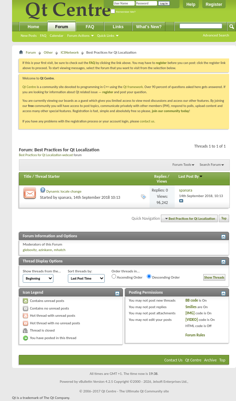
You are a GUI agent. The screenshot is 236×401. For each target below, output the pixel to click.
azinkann (45, 250)
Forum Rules (195, 335)
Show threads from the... (42, 271)
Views (162, 181)
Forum (61, 26)
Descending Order (163, 277)
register (107, 92)
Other (48, 52)
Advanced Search (216, 35)
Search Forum (210, 164)
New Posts (29, 35)
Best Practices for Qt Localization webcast (46, 155)
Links (118, 26)
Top (224, 218)
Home (33, 26)
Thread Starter (47, 176)
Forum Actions (78, 35)
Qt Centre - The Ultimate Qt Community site (135, 391)
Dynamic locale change (64, 191)
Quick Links (105, 35)
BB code (191, 300)
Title (27, 176)
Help (190, 4)
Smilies (190, 307)
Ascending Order (127, 277)
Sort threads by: (80, 271)
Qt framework (133, 87)
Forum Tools (182, 164)
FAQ (43, 35)
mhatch (59, 250)
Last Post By (190, 176)
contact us (147, 121)
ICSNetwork (70, 52)
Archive (210, 360)
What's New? (149, 26)
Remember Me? (123, 11)
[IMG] (190, 313)
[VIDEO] (191, 319)
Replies (160, 176)
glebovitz (30, 250)
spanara (64, 197)
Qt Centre (29, 87)
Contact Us (173, 360)
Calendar (56, 35)
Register (214, 4)
